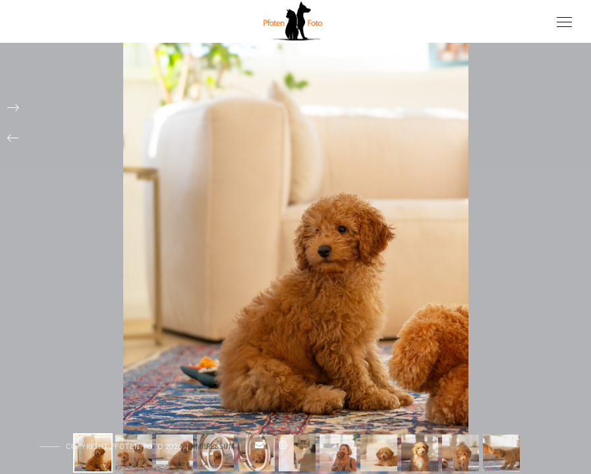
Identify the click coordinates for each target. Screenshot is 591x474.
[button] (13, 138)
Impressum (214, 446)
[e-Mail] (257, 447)
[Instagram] (280, 447)
